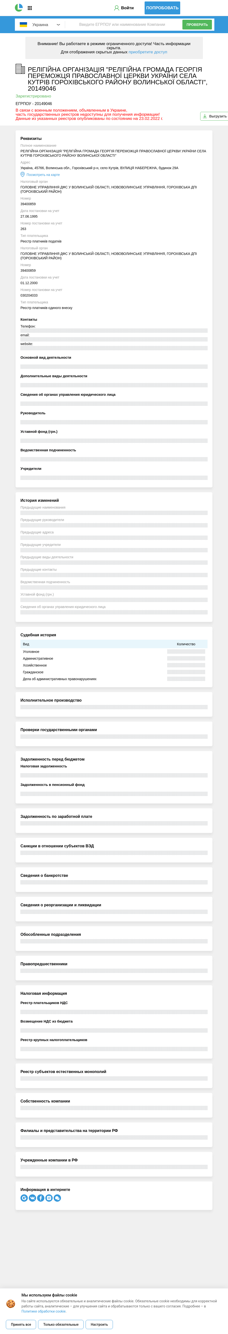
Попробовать (162, 8)
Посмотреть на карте (43, 175)
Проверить (197, 25)
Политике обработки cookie (43, 1311)
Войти (127, 8)
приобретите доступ (148, 52)
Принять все (21, 1324)
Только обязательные (61, 1324)
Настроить (99, 1324)
